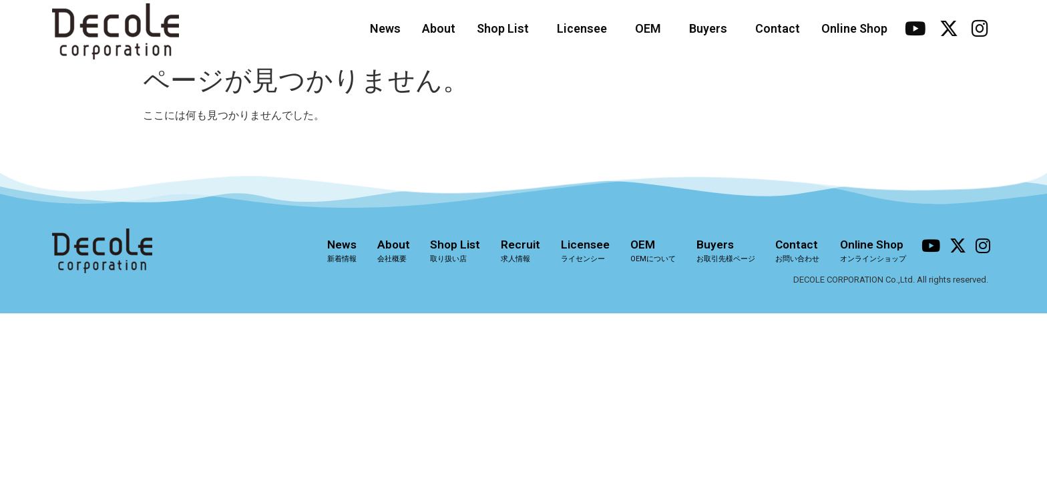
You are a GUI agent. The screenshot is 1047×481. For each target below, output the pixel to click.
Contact (777, 28)
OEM (651, 28)
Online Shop (854, 28)
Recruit (518, 250)
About (438, 28)
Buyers (711, 28)
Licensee (585, 28)
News (385, 28)
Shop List (506, 28)
